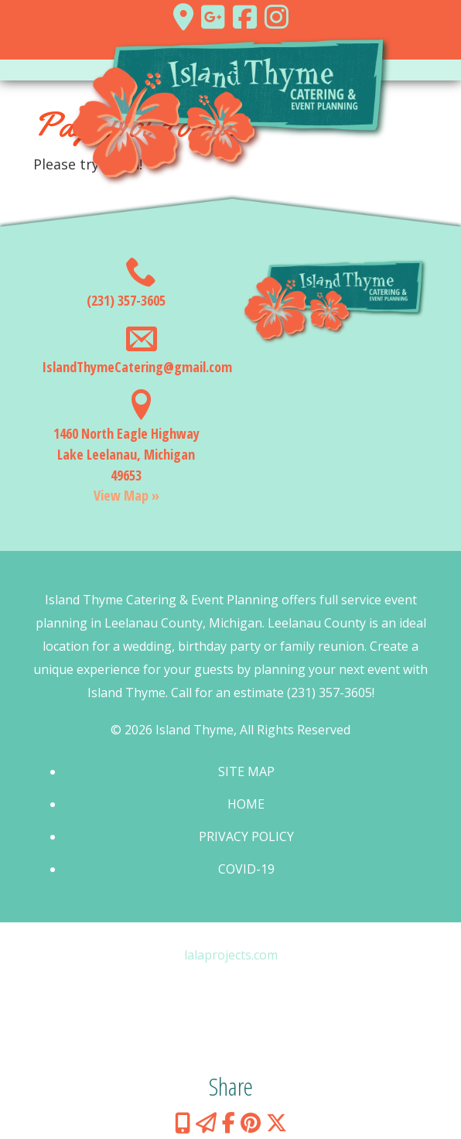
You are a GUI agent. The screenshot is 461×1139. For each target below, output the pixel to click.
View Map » (126, 495)
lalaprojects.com (231, 954)
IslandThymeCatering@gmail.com (137, 366)
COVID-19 (246, 868)
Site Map (246, 771)
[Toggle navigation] (230, 70)
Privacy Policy (246, 836)
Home (246, 803)
